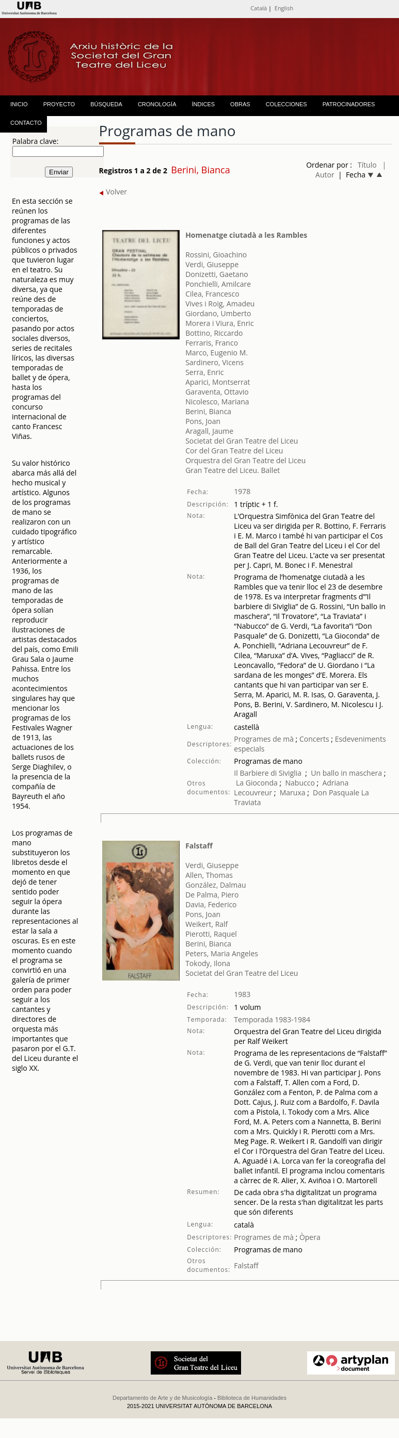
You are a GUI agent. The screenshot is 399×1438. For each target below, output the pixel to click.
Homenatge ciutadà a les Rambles (246, 235)
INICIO (19, 104)
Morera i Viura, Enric (219, 323)
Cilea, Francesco (212, 294)
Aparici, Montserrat (217, 382)
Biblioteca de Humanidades (251, 1398)
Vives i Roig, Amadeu (219, 303)
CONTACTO (26, 123)
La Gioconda (257, 783)
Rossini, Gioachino (216, 254)
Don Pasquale (336, 792)
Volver (113, 192)
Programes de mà (264, 739)
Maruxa (293, 792)
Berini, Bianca (208, 411)
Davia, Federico (210, 904)
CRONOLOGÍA (157, 104)
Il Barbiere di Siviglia (267, 773)
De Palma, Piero (211, 895)
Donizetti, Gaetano (216, 274)
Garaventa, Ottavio (217, 392)
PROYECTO (59, 104)
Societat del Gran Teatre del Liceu (241, 441)
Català (258, 8)
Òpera (308, 1237)
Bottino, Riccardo (214, 333)
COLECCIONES (286, 104)
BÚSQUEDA (106, 104)
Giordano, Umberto (218, 313)
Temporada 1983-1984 (272, 1019)
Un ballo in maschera (346, 773)
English (284, 8)
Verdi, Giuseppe (211, 264)
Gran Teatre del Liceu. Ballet (232, 470)
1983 (242, 994)
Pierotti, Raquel (211, 934)
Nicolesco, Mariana (217, 401)
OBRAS (240, 104)
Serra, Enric (204, 372)
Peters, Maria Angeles (221, 953)
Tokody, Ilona (207, 963)
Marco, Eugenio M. (216, 352)
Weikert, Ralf (206, 924)
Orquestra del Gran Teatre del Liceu (245, 460)
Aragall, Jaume (209, 431)
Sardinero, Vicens (214, 362)
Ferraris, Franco (211, 343)
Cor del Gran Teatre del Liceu (234, 450)
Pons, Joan (202, 421)
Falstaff (199, 846)
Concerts (313, 739)
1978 (242, 491)
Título (367, 165)
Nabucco (300, 783)
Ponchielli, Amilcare (218, 284)
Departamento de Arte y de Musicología (162, 1398)
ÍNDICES (203, 104)
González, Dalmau (215, 885)
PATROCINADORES (349, 104)
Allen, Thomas (209, 875)
